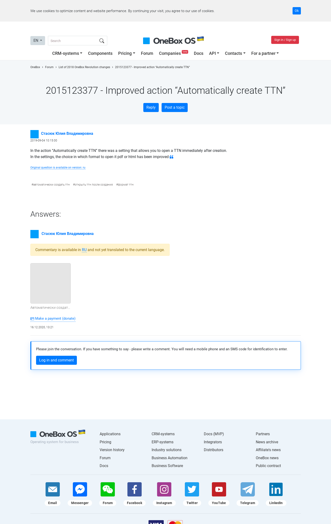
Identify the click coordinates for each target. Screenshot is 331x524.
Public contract (268, 465)
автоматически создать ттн (51, 184)
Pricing (125, 53)
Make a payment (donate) (52, 318)
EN (36, 40)
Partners (263, 434)
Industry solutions (167, 450)
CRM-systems (65, 53)
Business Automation (169, 458)
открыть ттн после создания (94, 184)
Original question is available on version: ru (57, 167)
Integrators (213, 442)
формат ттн (126, 184)
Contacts (233, 53)
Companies (174, 53)
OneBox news (267, 458)
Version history (112, 450)
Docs (198, 53)
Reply (151, 107)
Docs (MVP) (214, 434)
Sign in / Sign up (285, 40)
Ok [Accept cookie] (297, 11)
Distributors (213, 450)
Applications (110, 434)
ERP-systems (162, 442)
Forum (147, 53)
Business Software (167, 465)
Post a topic (175, 107)
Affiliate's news (268, 450)
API (212, 53)
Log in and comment (56, 360)
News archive (267, 442)
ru (84, 250)
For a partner (263, 53)
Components (100, 53)
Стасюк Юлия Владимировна (67, 133)
